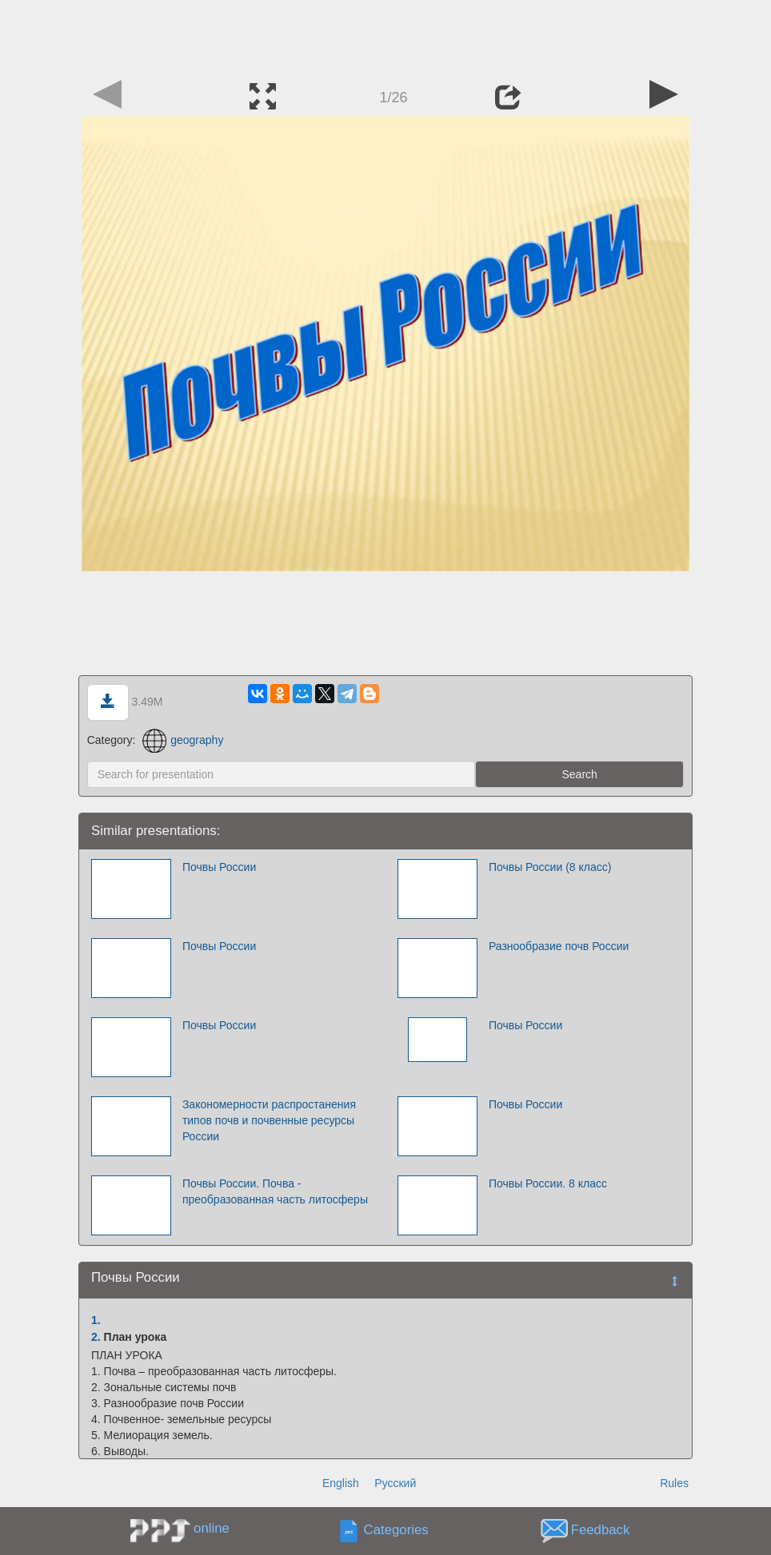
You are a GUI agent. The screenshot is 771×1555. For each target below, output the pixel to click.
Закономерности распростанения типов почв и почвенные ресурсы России (269, 1120)
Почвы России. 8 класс (548, 1183)
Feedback (600, 1530)
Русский (395, 1483)
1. (96, 1320)
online (212, 1528)
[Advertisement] (385, 36)
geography (182, 740)
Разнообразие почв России (559, 946)
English (340, 1483)
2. (96, 1336)
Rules (674, 1483)
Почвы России (219, 867)
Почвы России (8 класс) (550, 867)
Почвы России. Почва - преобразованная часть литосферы (275, 1191)
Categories (396, 1530)
